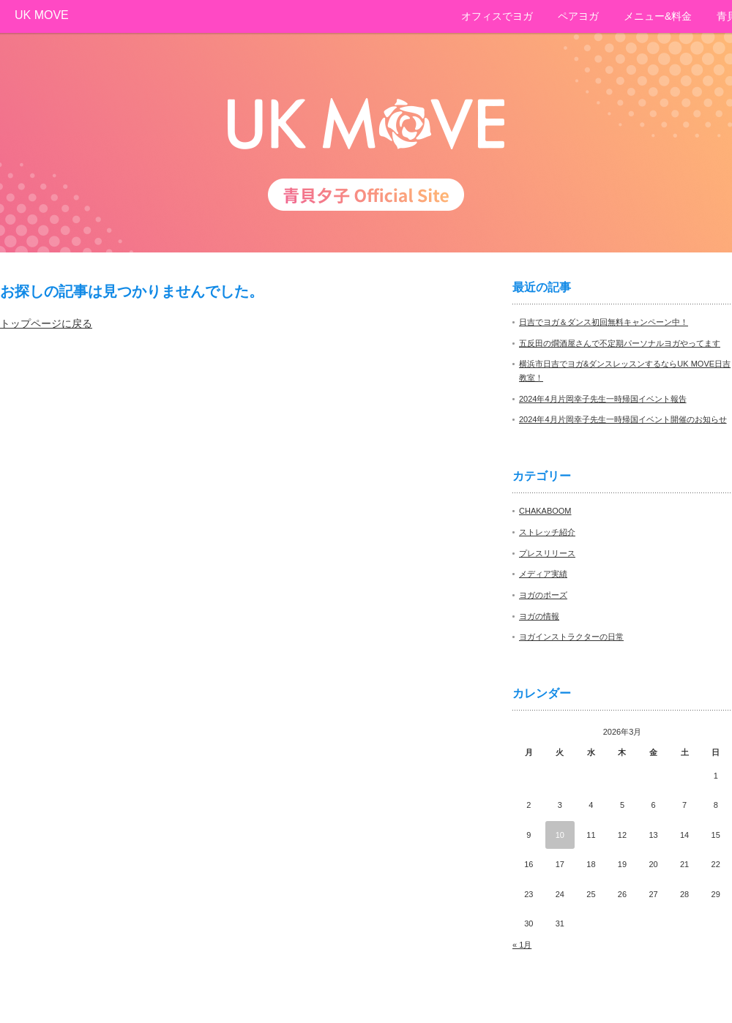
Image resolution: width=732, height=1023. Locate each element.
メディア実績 (543, 573)
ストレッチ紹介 (547, 532)
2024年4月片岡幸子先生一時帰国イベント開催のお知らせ (623, 419)
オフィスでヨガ (497, 16)
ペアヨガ (578, 16)
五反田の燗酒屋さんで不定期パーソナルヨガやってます (619, 343)
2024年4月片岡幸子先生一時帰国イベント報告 (603, 398)
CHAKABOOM (545, 510)
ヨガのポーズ (543, 595)
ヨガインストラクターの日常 (571, 636)
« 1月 (521, 944)
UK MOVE (42, 15)
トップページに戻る (46, 323)
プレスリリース (547, 553)
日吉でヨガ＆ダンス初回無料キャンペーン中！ (603, 322)
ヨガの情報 (539, 616)
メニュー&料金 (658, 16)
